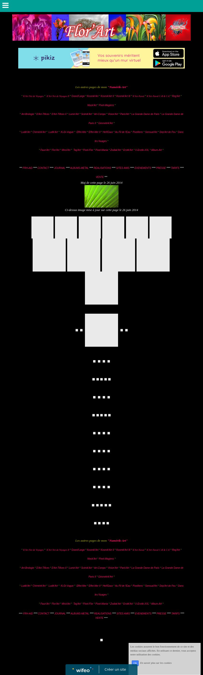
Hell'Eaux (108, 132)
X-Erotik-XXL (142, 150)
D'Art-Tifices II (59, 114)
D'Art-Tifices (43, 114)
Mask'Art (92, 105)
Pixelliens (138, 132)
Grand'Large (78, 96)
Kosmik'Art (92, 96)
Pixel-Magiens (106, 105)
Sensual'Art (151, 132)
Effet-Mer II (95, 132)
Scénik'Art (86, 114)
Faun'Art (45, 150)
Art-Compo (100, 114)
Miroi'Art (66, 150)
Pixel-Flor (88, 150)
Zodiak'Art (115, 150)
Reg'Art (176, 96)
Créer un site (115, 669)
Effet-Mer (82, 132)
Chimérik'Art (39, 132)
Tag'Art (77, 150)
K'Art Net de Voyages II (58, 96)
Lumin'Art (74, 114)
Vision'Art (113, 114)
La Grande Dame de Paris (145, 114)
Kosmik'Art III (123, 96)
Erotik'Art (128, 150)
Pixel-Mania (102, 150)
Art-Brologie (27, 114)
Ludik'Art (26, 132)
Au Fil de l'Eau (123, 132)
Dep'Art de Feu (168, 132)
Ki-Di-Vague (67, 132)
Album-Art (156, 150)
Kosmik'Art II (107, 96)
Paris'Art (124, 114)
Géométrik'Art (106, 123)
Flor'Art (56, 150)
